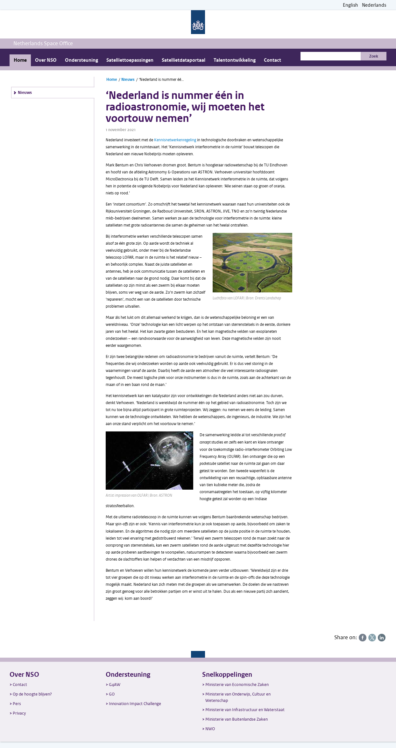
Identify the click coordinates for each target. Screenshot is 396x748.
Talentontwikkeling (235, 60)
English (350, 5)
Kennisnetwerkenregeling (175, 140)
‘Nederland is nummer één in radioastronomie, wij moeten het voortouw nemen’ (162, 79)
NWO (210, 728)
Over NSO (46, 60)
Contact (272, 60)
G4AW (114, 684)
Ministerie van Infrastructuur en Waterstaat (245, 709)
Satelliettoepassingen (129, 60)
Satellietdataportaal (183, 60)
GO (112, 694)
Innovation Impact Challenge (135, 703)
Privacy (19, 713)
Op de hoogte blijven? (32, 694)
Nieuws (25, 92)
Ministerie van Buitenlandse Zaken (236, 719)
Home (20, 60)
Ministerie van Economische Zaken (237, 684)
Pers (17, 703)
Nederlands (374, 5)
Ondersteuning (81, 60)
